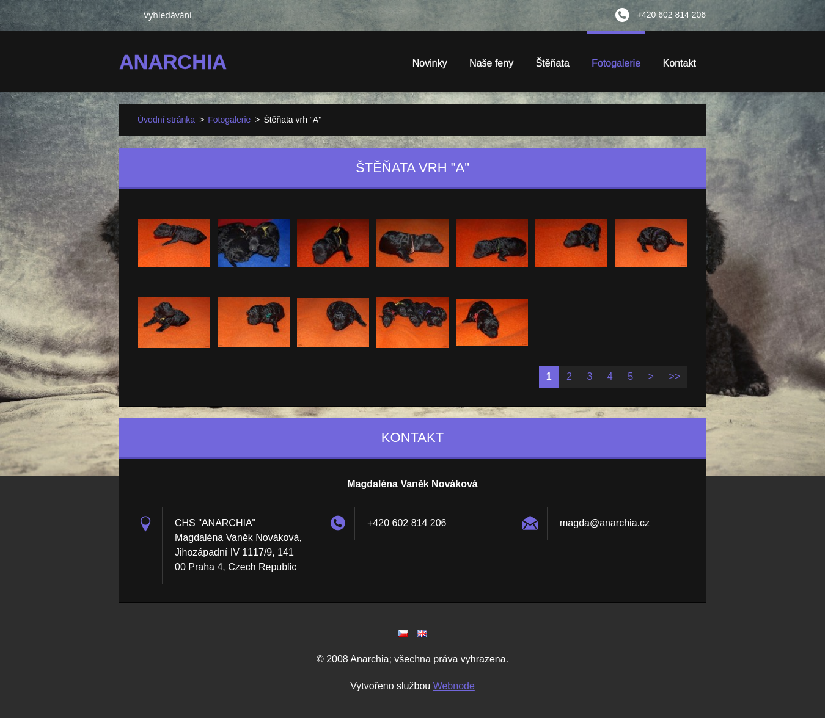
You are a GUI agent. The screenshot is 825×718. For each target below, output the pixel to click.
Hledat (126, 15)
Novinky (430, 63)
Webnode (454, 686)
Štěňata (552, 67)
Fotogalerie (616, 67)
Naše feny (491, 63)
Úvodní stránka (166, 120)
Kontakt (679, 63)
